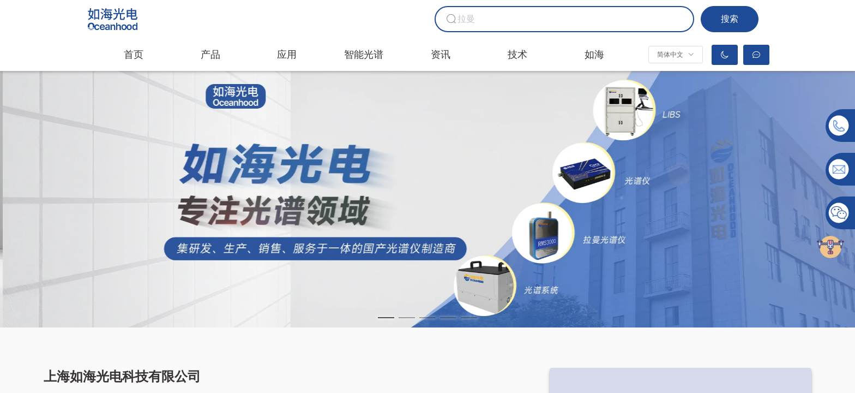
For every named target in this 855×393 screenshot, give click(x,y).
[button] (675, 54)
